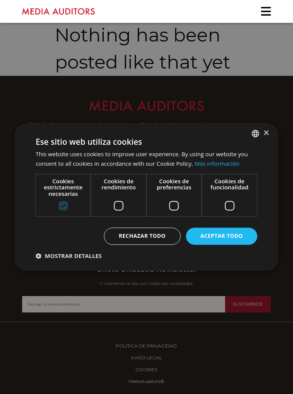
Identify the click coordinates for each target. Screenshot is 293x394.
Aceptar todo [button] (221, 236)
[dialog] (146, 197)
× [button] (266, 133)
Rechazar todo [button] (142, 236)
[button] (68, 256)
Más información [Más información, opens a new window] (217, 164)
